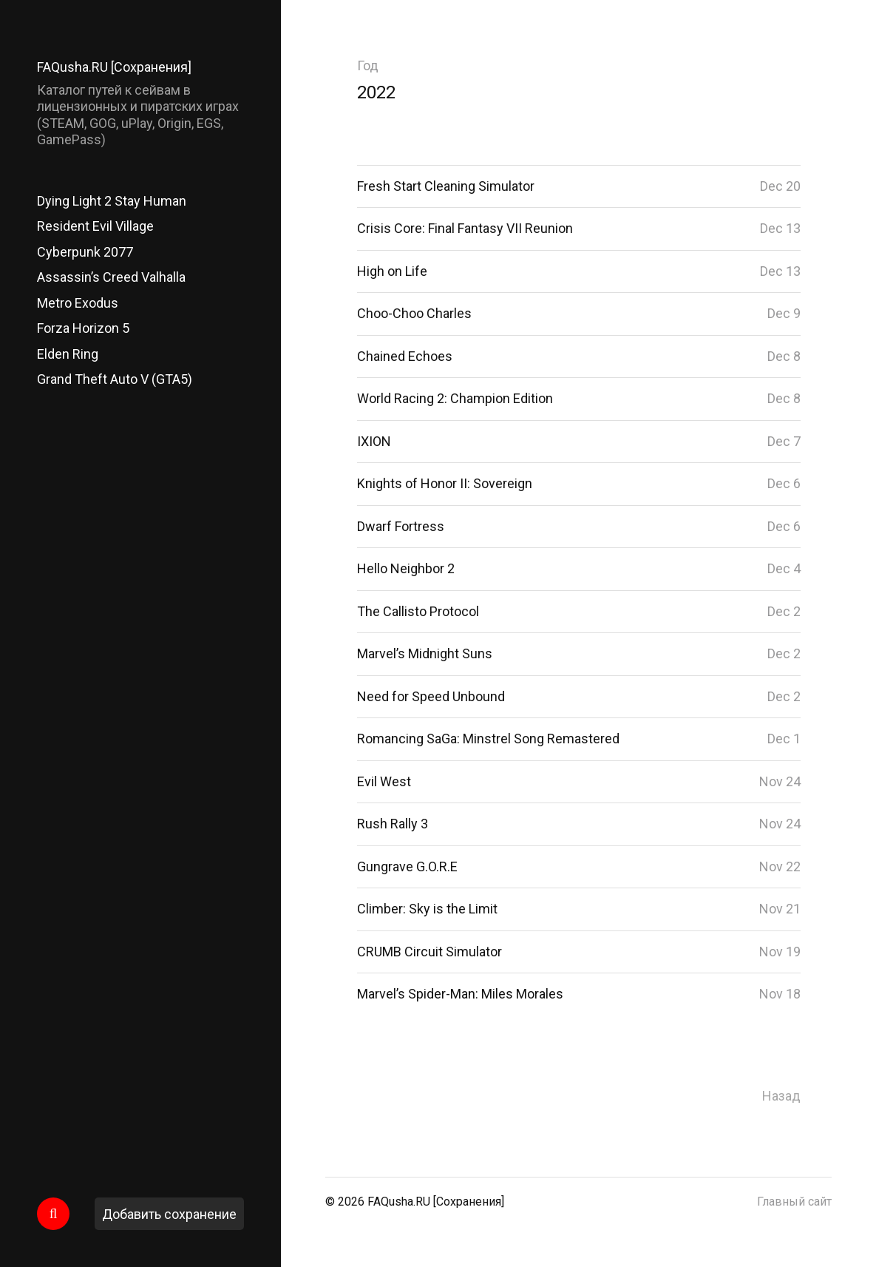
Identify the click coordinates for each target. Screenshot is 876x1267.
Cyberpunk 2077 (85, 252)
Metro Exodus (77, 303)
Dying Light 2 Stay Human (111, 201)
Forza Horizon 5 (83, 328)
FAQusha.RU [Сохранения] (114, 67)
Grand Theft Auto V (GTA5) (114, 379)
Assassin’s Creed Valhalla (111, 277)
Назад (781, 1096)
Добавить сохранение (169, 1214)
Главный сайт (794, 1202)
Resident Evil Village (95, 226)
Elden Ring (67, 354)
